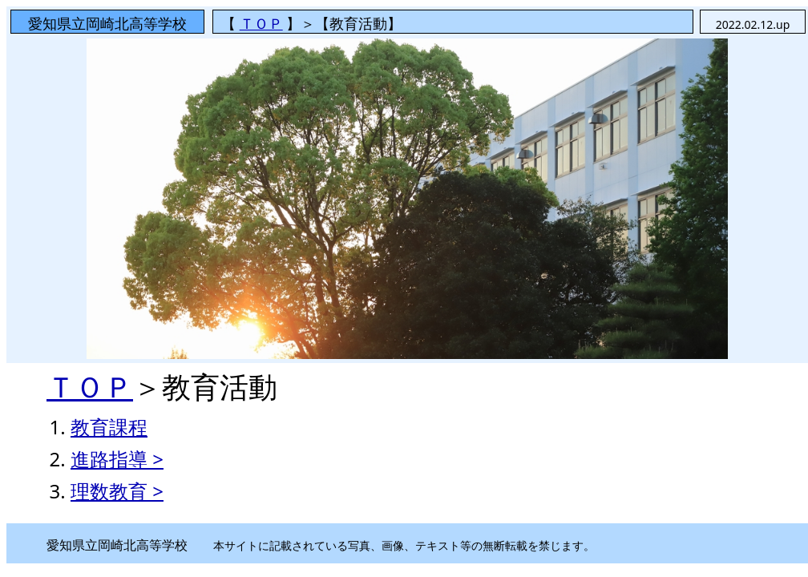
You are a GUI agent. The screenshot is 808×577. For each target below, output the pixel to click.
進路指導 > (117, 459)
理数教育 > (117, 491)
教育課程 (109, 427)
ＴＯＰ (261, 23)
